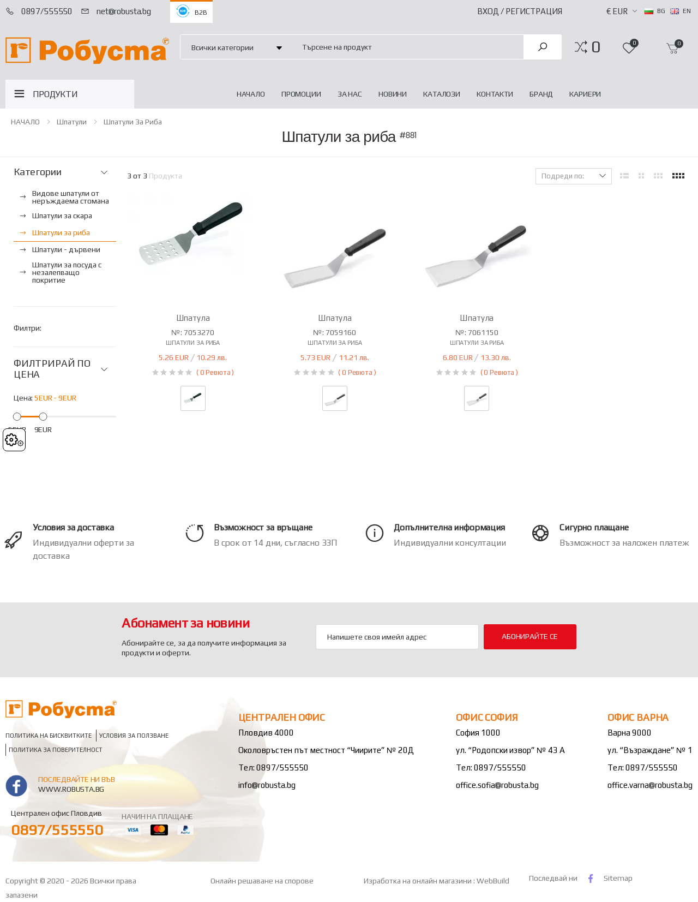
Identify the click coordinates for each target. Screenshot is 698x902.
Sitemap (618, 878)
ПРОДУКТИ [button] (55, 94)
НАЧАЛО (251, 93)
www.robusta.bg (71, 789)
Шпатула (193, 317)
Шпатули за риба (133, 121)
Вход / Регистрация (519, 11)
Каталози (441, 93)
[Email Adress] (397, 636)
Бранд (541, 93)
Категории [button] (37, 171)
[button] (595, 47)
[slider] (17, 416)
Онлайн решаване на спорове (262, 880)
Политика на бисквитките (48, 735)
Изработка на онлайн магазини (418, 880)
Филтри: (27, 328)
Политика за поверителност (56, 750)
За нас (350, 93)
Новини (392, 93)
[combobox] (407, 46)
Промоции (301, 93)
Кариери (585, 93)
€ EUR (617, 11)
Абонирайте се (530, 636)
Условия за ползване (134, 735)
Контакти (495, 93)
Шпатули (72, 121)
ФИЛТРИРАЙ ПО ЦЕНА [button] (52, 369)
